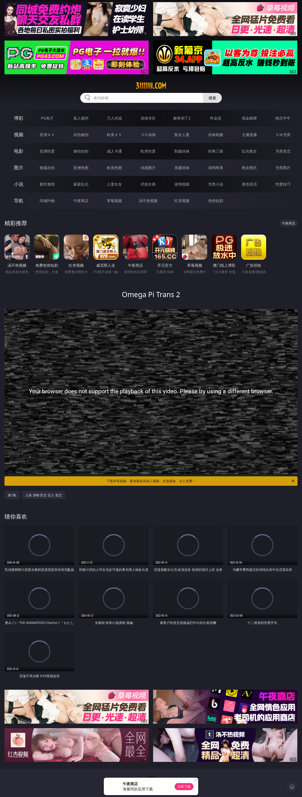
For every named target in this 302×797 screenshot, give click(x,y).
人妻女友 (114, 184)
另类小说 (215, 184)
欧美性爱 (148, 151)
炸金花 (215, 118)
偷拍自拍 (80, 151)
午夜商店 (80, 200)
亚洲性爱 (47, 151)
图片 (18, 167)
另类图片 (282, 167)
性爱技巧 (282, 184)
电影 (18, 151)
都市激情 (47, 184)
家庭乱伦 (80, 184)
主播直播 (249, 134)
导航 (18, 200)
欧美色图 (114, 167)
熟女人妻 (181, 134)
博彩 (18, 118)
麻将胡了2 (181, 118)
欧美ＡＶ (114, 134)
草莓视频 (114, 200)
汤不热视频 (148, 200)
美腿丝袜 (181, 167)
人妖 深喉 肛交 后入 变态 (43, 495)
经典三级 (215, 151)
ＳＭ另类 (282, 134)
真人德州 (80, 118)
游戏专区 (148, 118)
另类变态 (282, 151)
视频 (18, 134)
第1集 (12, 495)
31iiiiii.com (151, 86)
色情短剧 (215, 200)
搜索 (212, 97)
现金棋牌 (249, 118)
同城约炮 (47, 200)
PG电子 (47, 118)
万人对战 (114, 118)
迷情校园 (181, 184)
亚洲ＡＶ (47, 134)
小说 (18, 184)
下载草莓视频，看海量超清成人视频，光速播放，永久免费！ (200, 481)
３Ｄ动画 (148, 134)
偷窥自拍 (47, 167)
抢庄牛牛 (282, 118)
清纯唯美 (215, 167)
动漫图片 (148, 167)
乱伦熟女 (249, 151)
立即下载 (184, 786)
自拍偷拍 (80, 134)
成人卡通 (114, 151)
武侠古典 (148, 184)
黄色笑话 (249, 184)
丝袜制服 (215, 134)
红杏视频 (181, 200)
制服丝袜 (181, 151)
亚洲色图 (80, 167)
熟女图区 (249, 167)
